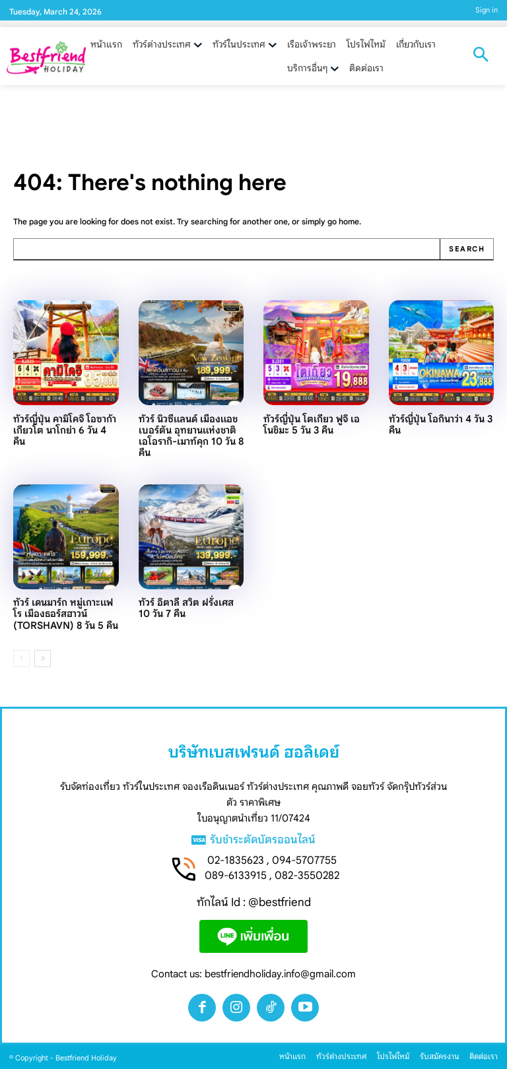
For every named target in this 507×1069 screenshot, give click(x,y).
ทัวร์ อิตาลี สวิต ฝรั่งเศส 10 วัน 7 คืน (186, 608)
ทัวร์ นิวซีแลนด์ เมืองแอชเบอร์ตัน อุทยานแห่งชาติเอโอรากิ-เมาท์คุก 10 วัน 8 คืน (191, 436)
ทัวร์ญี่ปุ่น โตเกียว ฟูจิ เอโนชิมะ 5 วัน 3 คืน (311, 424)
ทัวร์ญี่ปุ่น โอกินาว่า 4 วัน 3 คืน (440, 424)
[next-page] (42, 658)
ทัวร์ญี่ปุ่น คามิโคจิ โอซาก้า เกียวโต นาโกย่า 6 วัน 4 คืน (64, 430)
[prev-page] (21, 658)
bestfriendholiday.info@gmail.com (280, 973)
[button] (480, 56)
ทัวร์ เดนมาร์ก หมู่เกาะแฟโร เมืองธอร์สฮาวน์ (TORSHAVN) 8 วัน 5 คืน (65, 614)
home (349, 221)
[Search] (466, 249)
